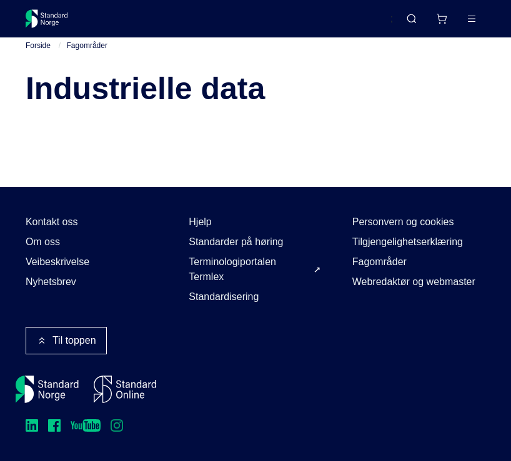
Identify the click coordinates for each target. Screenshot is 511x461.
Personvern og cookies (403, 221)
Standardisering (224, 296)
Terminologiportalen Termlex (232, 269)
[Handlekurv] (441, 19)
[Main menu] (471, 18)
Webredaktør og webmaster (413, 281)
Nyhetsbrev (51, 281)
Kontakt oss (52, 221)
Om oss (43, 241)
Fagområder (87, 45)
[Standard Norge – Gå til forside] (47, 19)
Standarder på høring (236, 241)
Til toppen (66, 340)
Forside (38, 45)
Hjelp (200, 221)
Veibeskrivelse (57, 261)
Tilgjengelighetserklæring (407, 241)
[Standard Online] (125, 389)
